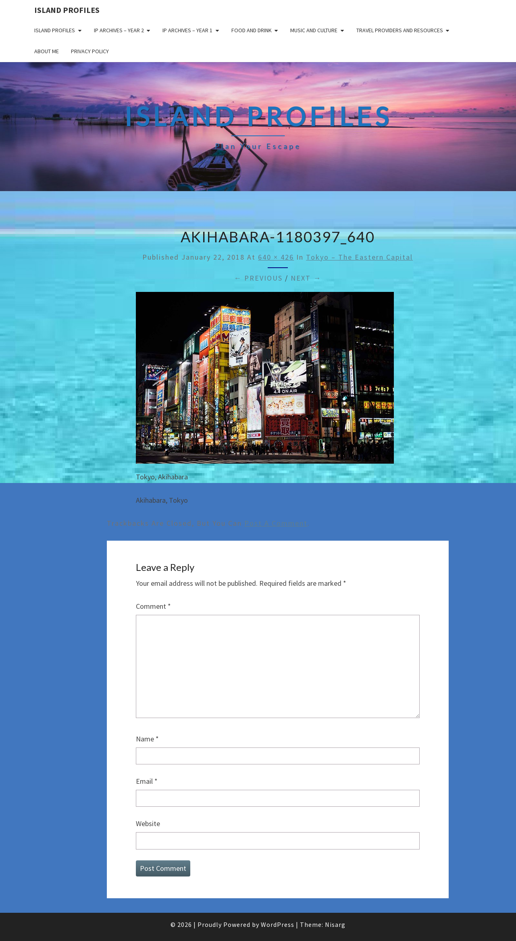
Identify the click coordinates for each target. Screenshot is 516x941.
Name (147, 738)
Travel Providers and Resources (399, 30)
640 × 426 (276, 257)
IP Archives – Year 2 (119, 30)
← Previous (258, 278)
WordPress (277, 924)
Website (148, 823)
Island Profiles (67, 10)
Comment (153, 606)
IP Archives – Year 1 (187, 30)
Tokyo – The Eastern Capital (359, 257)
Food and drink (251, 30)
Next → (306, 278)
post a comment (276, 523)
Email (147, 781)
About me (46, 51)
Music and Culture (313, 30)
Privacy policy (90, 51)
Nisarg (335, 924)
